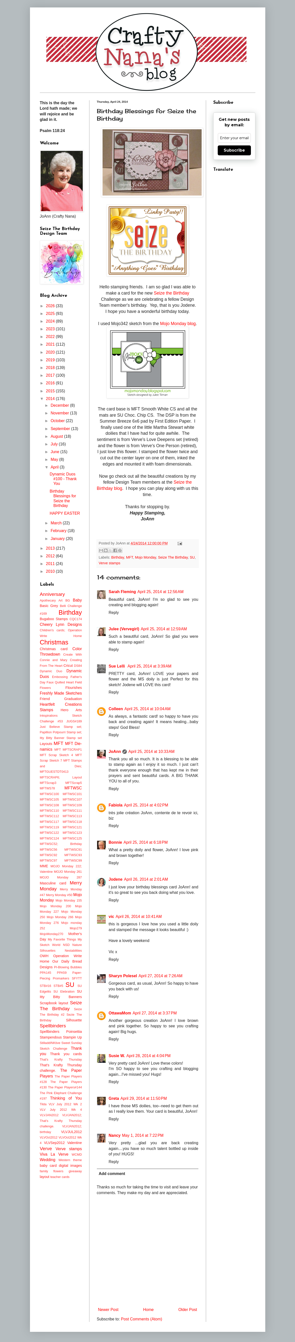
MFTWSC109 (72, 805)
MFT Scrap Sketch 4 (56, 755)
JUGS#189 (74, 721)
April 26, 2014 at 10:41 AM (139, 916)
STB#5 (58, 986)
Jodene (116, 879)
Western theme (70, 1160)
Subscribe (234, 150)
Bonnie (115, 842)
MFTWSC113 (72, 816)
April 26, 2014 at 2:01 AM (146, 879)
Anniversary (52, 594)
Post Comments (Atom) (141, 1319)
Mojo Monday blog (178, 323)
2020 (51, 352)
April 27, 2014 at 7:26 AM (160, 976)
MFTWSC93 (73, 855)
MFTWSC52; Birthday (61, 844)
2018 (51, 368)
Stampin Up (72, 1037)
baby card (48, 1166)
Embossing (60, 677)
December (60, 405)
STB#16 (45, 986)
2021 (51, 344)
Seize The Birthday (173, 557)
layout (44, 1177)
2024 (51, 321)
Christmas (54, 642)
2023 (51, 329)
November (60, 413)
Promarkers (61, 978)
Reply (114, 612)
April (55, 467)
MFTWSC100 (49, 794)
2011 (51, 564)
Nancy (115, 1135)
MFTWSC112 (49, 816)
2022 (51, 337)
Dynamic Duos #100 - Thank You (63, 479)
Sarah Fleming (122, 592)
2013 (51, 548)
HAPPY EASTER (65, 513)
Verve (46, 1148)
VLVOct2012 (49, 1137)
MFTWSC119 (49, 827)
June (55, 452)
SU (192, 557)
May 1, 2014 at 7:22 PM (143, 1135)
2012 (51, 556)
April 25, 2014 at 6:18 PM (146, 842)
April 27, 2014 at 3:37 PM (155, 1013)
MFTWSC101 (72, 794)
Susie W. (117, 1056)
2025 (51, 313)
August (57, 436)
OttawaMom (120, 1013)
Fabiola (116, 805)
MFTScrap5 (73, 783)
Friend (45, 699)
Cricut (68, 666)
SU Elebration (64, 991)
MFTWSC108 (49, 805)
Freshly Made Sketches (61, 693)
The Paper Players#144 (65, 1087)
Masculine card (53, 883)
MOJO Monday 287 (61, 877)
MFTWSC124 (49, 838)
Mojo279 (76, 928)
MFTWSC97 (48, 860)
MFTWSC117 (49, 822)
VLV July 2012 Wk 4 (61, 1109)
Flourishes (73, 688)
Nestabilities (73, 950)
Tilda (43, 1104)
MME (44, 866)
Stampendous (51, 1037)
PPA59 (62, 972)
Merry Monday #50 (59, 895)
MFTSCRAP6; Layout (61, 777)
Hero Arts (71, 710)
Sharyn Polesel (123, 976)
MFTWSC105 (49, 799)
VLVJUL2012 (71, 1132)
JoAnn (115, 751)
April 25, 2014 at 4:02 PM (146, 805)
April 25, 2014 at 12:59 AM (164, 629)
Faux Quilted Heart (60, 682)
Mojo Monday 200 (55, 906)
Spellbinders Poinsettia (61, 1032)
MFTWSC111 (72, 810)
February (59, 531)
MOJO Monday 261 (68, 871)
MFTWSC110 (49, 810)
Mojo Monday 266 (60, 917)
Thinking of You (66, 1098)
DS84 (78, 666)
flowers (58, 1171)
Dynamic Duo (51, 671)
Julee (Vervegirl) (124, 629)
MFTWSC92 (48, 855)
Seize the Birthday (171, 293)
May (55, 459)
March (57, 523)
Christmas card (54, 649)
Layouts (46, 744)
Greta (114, 1098)
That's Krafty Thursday (61, 1059)
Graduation (73, 699)
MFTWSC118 (72, 822)
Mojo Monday (145, 557)
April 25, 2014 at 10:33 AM (151, 751)
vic (111, 916)
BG (67, 600)
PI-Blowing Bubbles (68, 967)
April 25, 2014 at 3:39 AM (149, 666)
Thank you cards (66, 1054)
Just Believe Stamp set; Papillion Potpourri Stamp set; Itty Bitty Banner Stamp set (61, 732)
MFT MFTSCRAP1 (68, 749)
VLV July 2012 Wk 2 (65, 1104)
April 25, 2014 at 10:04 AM (147, 709)
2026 (51, 306)
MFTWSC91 (73, 849)
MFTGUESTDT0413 (54, 771)
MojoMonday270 (51, 934)
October (58, 421)
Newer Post (108, 1310)
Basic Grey (49, 606)
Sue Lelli (117, 666)
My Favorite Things (62, 939)
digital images (70, 1166)
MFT (129, 557)
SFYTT (77, 978)
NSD (66, 945)
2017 (51, 375)
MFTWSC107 (72, 799)
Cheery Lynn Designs (61, 624)
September (61, 429)
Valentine (74, 1143)
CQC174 (76, 619)
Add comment (112, 1174)
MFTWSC (73, 788)
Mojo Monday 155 (68, 900)
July (55, 444)
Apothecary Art (51, 600)
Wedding (47, 1160)
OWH (44, 956)
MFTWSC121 (72, 827)
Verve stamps (109, 563)
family (44, 1171)
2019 (51, 360)
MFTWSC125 (72, 838)
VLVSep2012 (54, 1143)
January (58, 539)
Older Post (187, 1310)
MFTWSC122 (49, 833)
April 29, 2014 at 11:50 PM (143, 1098)
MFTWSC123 (72, 833)
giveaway (75, 1171)
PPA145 (45, 972)
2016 (51, 383)
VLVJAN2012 (49, 1115)
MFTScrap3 (48, 783)
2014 (51, 399)
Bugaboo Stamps (54, 619)
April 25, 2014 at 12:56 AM (160, 592)
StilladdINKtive (50, 1043)
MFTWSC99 (73, 860)
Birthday (117, 557)
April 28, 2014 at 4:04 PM (148, 1056)
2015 (51, 391)
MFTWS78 (47, 788)
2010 (51, 571)
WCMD (77, 1154)
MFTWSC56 (48, 849)
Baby (77, 600)
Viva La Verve (54, 1154)
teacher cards (60, 1177)
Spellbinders (53, 1025)
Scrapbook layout (54, 1003)
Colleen (116, 709)
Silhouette (74, 1020)
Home (148, 1310)
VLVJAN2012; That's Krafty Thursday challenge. (61, 1120)
